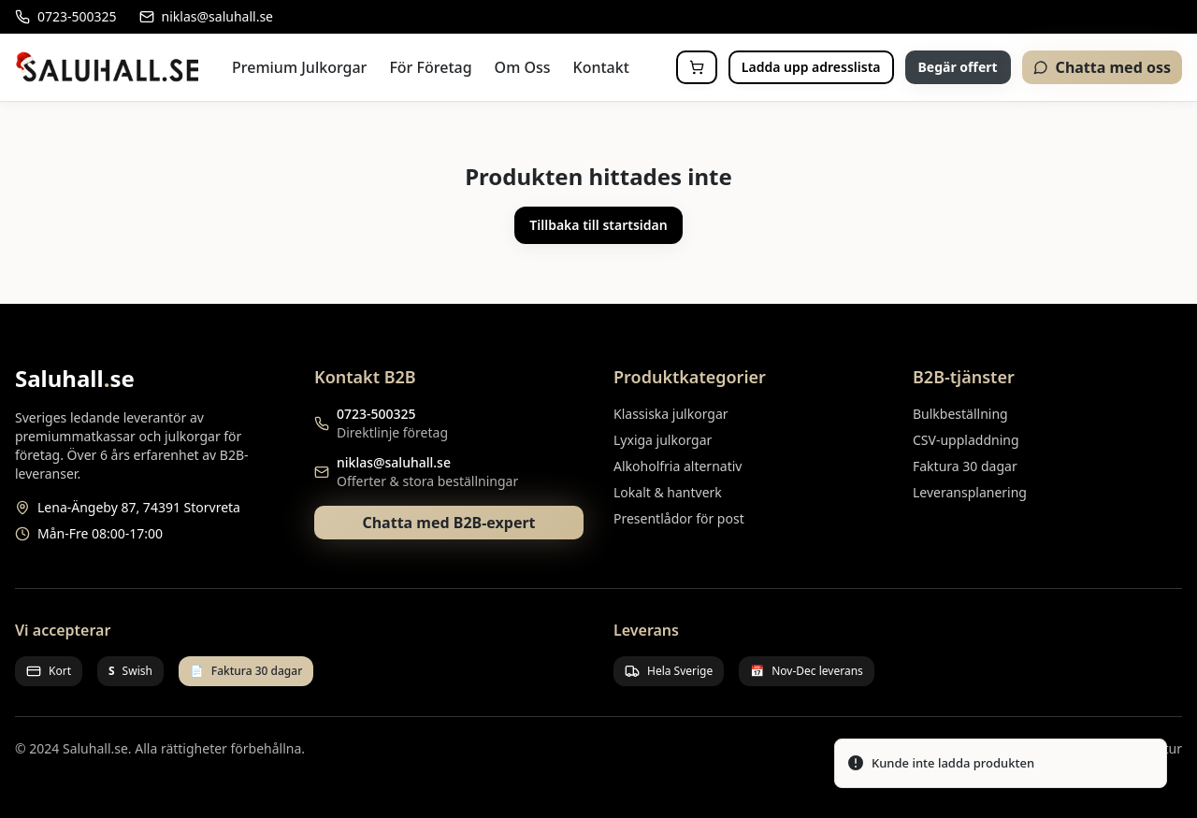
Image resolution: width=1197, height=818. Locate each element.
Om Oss (523, 67)
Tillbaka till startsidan (598, 225)
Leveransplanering (970, 492)
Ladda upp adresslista (811, 67)
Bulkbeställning (960, 414)
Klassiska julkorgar (670, 414)
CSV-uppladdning (966, 440)
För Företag (430, 67)
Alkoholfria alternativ (677, 466)
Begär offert (958, 67)
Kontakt (601, 67)
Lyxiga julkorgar (662, 440)
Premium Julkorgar (299, 67)
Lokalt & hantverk (667, 492)
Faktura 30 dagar (965, 466)
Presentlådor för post (678, 518)
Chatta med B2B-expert (448, 522)
